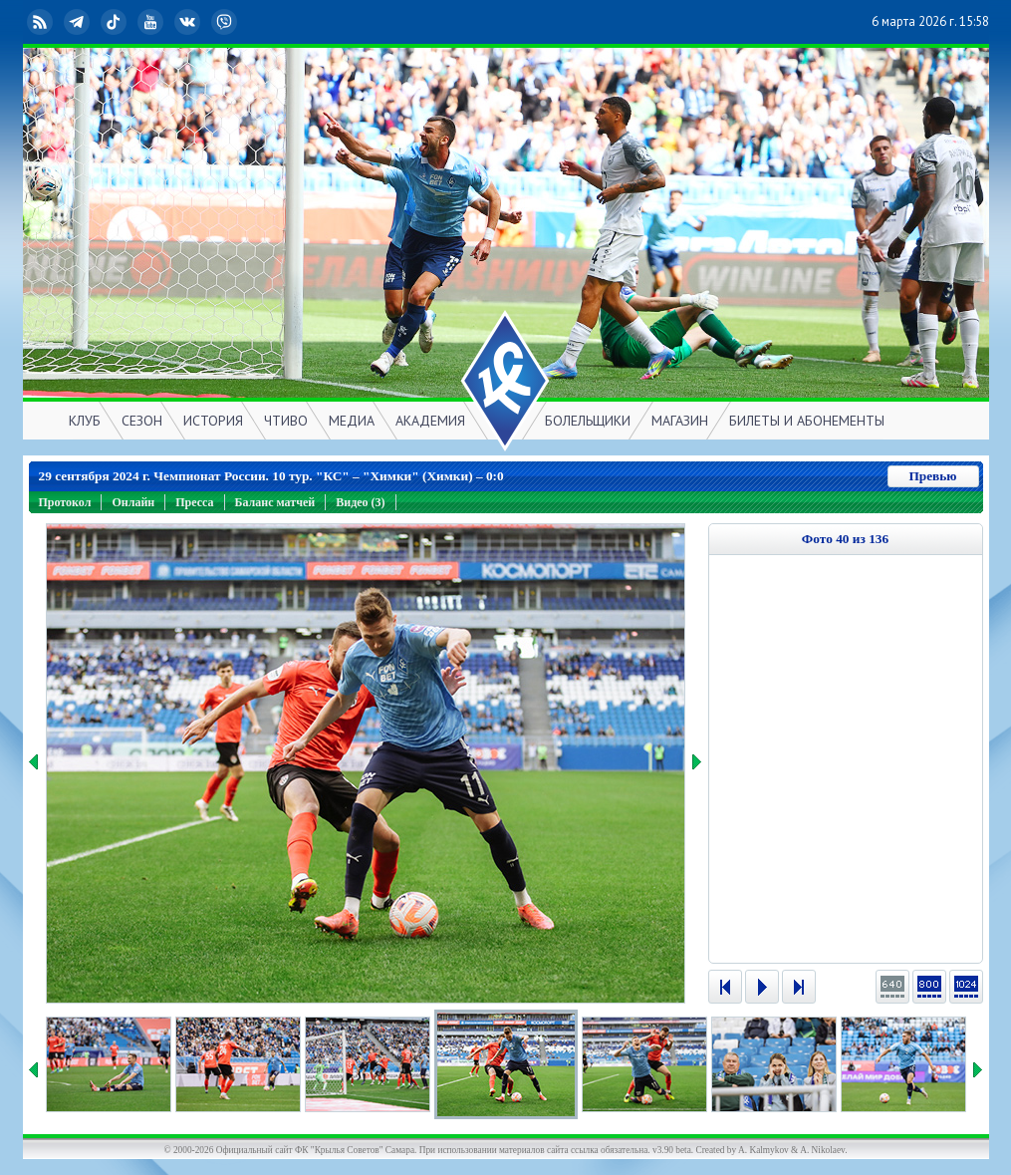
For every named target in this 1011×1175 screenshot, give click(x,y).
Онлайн (133, 502)
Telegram (79, 22)
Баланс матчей (275, 502)
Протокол (65, 502)
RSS (42, 22)
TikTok (115, 22)
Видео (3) (360, 502)
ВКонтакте (189, 22)
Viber (226, 22)
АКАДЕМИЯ (430, 421)
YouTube (152, 22)
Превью (932, 475)
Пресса (194, 502)
